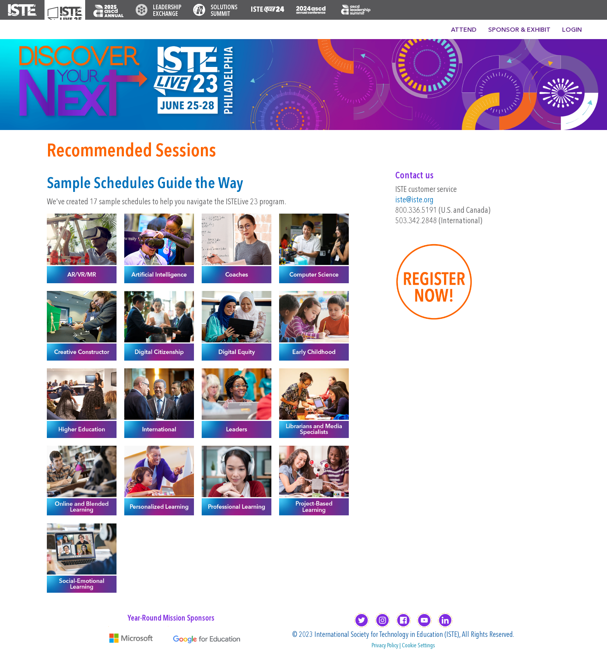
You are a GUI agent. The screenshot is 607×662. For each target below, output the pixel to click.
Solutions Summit (224, 11)
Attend (464, 30)
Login (572, 30)
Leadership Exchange (167, 11)
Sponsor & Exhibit (519, 30)
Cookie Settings (418, 646)
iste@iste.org (414, 200)
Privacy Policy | (387, 646)
